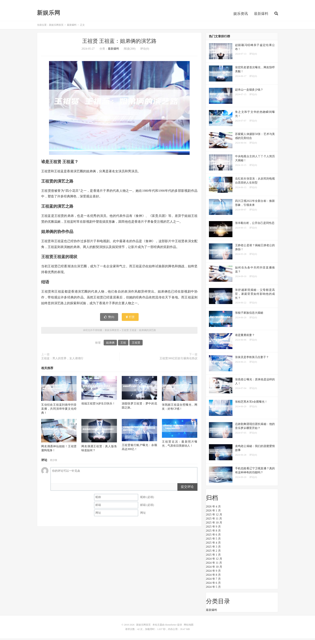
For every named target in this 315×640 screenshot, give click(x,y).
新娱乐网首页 (56, 26)
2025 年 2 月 (213, 552)
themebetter (171, 626)
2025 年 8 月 (213, 532)
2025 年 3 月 (213, 548)
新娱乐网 (48, 14)
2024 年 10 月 (214, 568)
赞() (109, 318)
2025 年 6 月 (213, 536)
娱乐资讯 (240, 15)
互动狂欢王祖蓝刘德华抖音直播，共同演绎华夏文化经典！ (59, 410)
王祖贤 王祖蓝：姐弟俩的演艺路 (119, 43)
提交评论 (187, 488)
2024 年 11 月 (214, 564)
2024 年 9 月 (213, 572)
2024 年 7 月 (213, 580)
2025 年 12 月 (214, 516)
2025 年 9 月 (213, 528)
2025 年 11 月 (214, 520)
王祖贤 (136, 344)
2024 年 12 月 (214, 560)
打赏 (130, 318)
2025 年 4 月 (213, 544)
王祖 (123, 344)
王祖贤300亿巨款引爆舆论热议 (178, 359)
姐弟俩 (110, 344)
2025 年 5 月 (213, 540)
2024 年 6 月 (213, 584)
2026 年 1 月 (213, 512)
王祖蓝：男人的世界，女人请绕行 (62, 359)
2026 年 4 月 (213, 508)
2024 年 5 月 (213, 588)
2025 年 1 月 (213, 556)
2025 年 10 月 (214, 524)
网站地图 (188, 626)
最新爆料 (261, 15)
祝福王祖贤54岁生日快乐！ (98, 404)
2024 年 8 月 (213, 576)
